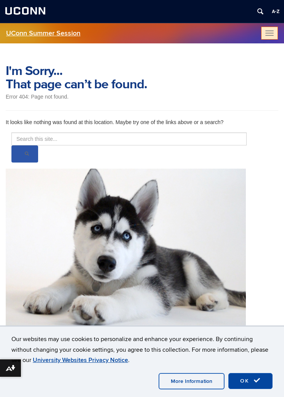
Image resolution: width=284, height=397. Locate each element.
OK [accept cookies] (250, 380)
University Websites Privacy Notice (80, 360)
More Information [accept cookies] (191, 381)
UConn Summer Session (43, 33)
